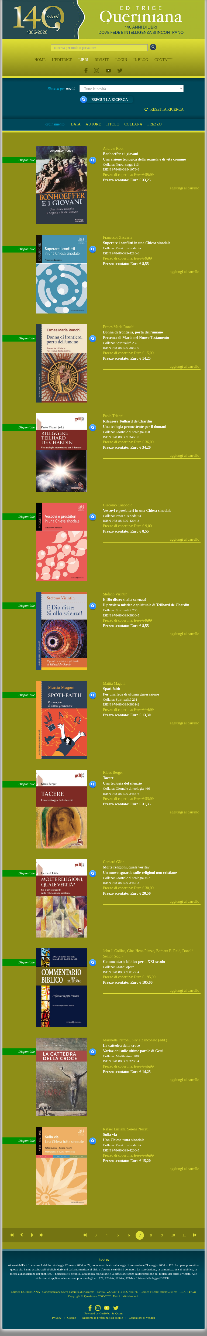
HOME (40, 60)
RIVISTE (102, 60)
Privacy (56, 1317)
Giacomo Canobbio (117, 505)
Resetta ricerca (164, 109)
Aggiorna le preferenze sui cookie (102, 1317)
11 (184, 1235)
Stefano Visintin (115, 594)
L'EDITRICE (62, 60)
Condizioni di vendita (142, 1317)
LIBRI (83, 60)
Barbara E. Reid (168, 951)
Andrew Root (113, 148)
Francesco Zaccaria (117, 238)
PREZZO (154, 124)
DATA (76, 124)
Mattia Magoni (114, 683)
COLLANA (133, 124)
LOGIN (121, 60)
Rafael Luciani (114, 1129)
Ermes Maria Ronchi (118, 327)
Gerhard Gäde (113, 862)
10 (173, 1235)
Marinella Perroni (116, 1040)
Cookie (71, 1317)
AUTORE (93, 124)
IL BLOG (140, 60)
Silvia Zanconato (144, 1040)
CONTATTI (163, 60)
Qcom (119, 1313)
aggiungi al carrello (184, 188)
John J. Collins (114, 951)
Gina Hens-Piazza (140, 951)
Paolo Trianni (113, 416)
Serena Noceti (138, 1129)
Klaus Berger (113, 773)
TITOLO (112, 124)
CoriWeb (104, 1313)
